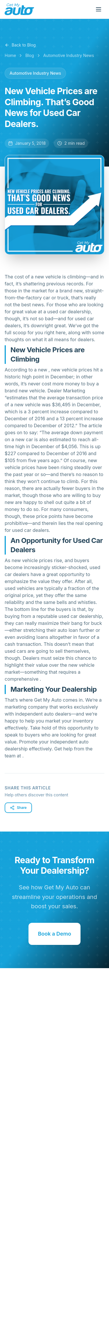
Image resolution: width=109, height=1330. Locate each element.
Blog (29, 55)
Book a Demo (54, 934)
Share (18, 807)
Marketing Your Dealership (53, 689)
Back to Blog (20, 44)
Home (10, 55)
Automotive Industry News (68, 55)
